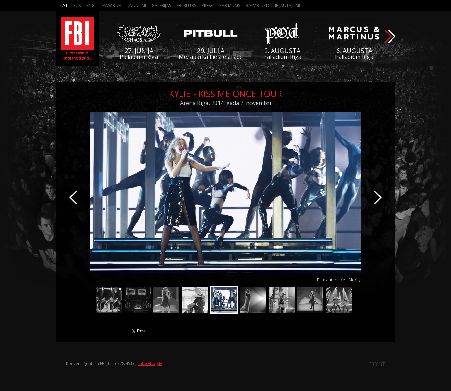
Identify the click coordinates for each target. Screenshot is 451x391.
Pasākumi (113, 5)
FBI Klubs (186, 5)
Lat (64, 5)
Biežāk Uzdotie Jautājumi (273, 5)
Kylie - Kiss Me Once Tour (225, 93)
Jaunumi (137, 5)
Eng (90, 5)
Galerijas (161, 5)
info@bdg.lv (150, 363)
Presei (208, 5)
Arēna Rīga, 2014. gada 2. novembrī (225, 103)
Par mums (229, 5)
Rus (77, 5)
